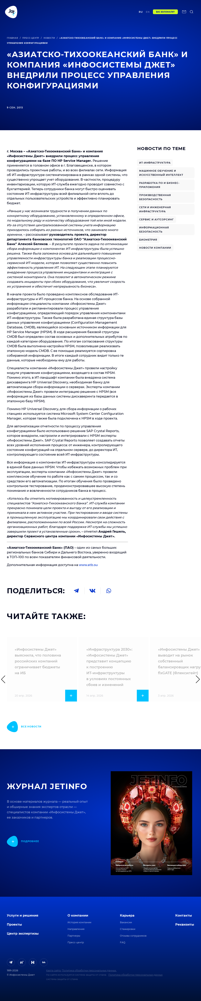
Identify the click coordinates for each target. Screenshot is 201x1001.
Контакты (134, 13)
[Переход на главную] (11, 13)
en (152, 13)
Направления (76, 929)
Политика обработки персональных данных (135, 974)
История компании (79, 922)
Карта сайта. (53, 970)
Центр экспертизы (80, 13)
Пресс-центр (30, 38)
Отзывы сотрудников (133, 935)
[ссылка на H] (33, 962)
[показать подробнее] (24, 726)
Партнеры (74, 935)
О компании (78, 915)
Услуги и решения (22, 915)
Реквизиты (184, 924)
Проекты (60, 13)
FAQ (122, 942)
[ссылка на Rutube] (22, 962)
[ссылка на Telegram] (11, 962)
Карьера (127, 915)
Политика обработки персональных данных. (89, 970)
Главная (12, 38)
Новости (49, 38)
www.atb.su (88, 565)
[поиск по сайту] (7, 23)
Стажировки (127, 929)
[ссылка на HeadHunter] (44, 962)
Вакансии (126, 922)
